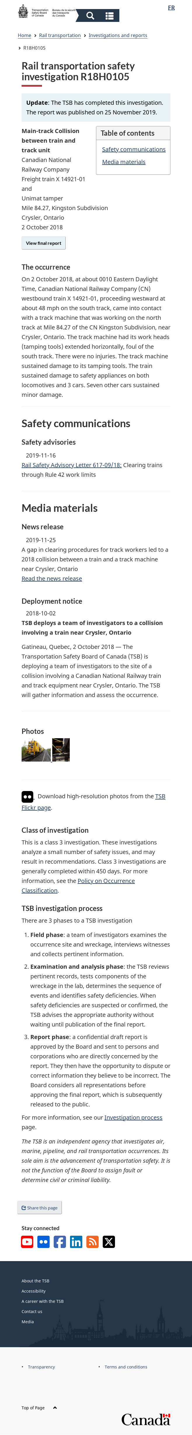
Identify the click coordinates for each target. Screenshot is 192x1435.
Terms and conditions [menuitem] (126, 1367)
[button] (98, 15)
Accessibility (34, 1291)
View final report (43, 243)
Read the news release (52, 578)
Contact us (32, 1311)
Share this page (39, 1207)
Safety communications (134, 149)
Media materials (124, 162)
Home (24, 35)
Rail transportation (60, 35)
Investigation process (133, 1117)
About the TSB (35, 1281)
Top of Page (39, 1407)
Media (28, 1321)
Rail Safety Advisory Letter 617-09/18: (72, 465)
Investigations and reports (118, 35)
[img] (27, 797)
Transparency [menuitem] (41, 1367)
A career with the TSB (43, 1301)
